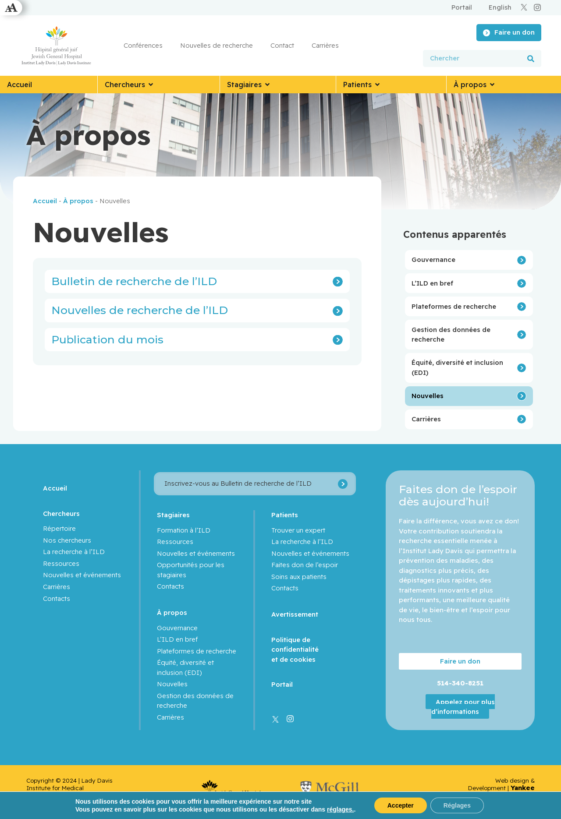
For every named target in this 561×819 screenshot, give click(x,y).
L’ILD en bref (432, 283)
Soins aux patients (299, 576)
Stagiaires (173, 515)
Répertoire (59, 528)
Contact (282, 45)
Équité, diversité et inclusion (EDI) (457, 367)
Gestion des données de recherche (451, 334)
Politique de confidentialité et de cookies (295, 649)
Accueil (45, 201)
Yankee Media (523, 791)
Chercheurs (61, 513)
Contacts (56, 598)
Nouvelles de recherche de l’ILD (139, 310)
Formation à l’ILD (183, 530)
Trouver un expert (298, 530)
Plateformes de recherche (454, 306)
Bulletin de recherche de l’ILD (134, 281)
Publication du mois (107, 339)
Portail (282, 684)
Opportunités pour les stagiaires (190, 570)
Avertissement (294, 614)
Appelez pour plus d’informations (463, 706)
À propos (78, 201)
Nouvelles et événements (82, 575)
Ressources (61, 563)
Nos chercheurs (67, 540)
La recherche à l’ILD (74, 551)
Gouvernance (433, 259)
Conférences (143, 45)
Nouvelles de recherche (216, 45)
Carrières (325, 45)
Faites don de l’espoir (304, 565)
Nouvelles (428, 396)
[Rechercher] (530, 58)
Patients (284, 515)
